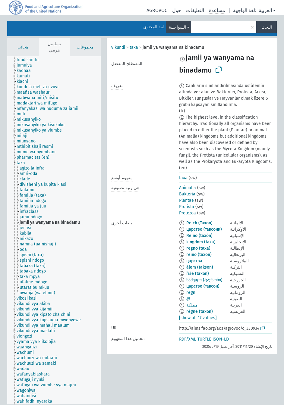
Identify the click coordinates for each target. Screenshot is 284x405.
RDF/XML (187, 339)
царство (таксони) (204, 229)
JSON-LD (221, 339)
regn (190, 292)
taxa (134, 47)
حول (176, 10)
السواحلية (177, 27)
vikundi (118, 47)
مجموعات (85, 47)
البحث (266, 27)
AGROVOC (157, 10)
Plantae (186, 200)
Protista (186, 206)
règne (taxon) (199, 311)
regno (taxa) (198, 248)
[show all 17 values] (198, 317)
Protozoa (187, 213)
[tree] (54, 230)
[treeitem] (30, 60)
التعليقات (195, 10)
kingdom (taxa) (201, 242)
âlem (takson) (199, 267)
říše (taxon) (197, 273)
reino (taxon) (199, 254)
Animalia (187, 187)
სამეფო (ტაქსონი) (204, 279)
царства (194, 260)
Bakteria (187, 194)
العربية (265, 10)
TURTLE (204, 339)
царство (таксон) (202, 286)
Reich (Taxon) (199, 223)
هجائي (22, 47)
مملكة (191, 305)
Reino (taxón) (199, 235)
